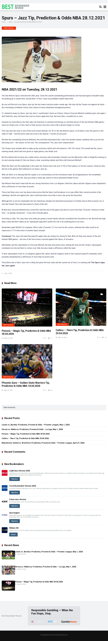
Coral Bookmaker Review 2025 (22, 486)
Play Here (14, 479)
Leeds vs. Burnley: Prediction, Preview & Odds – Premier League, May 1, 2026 (36, 425)
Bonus (13, 534)
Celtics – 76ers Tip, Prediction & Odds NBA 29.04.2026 (25, 438)
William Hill (13, 528)
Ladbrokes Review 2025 (19, 471)
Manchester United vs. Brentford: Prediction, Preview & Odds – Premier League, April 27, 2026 (43, 443)
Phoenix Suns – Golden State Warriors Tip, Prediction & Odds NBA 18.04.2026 (26, 384)
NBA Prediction (9, 28)
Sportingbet (14, 513)
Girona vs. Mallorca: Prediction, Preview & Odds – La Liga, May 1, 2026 (32, 429)
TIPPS (10, 273)
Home (4, 22)
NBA (5, 273)
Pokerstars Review (17, 499)
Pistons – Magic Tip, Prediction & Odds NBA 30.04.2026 (26, 434)
